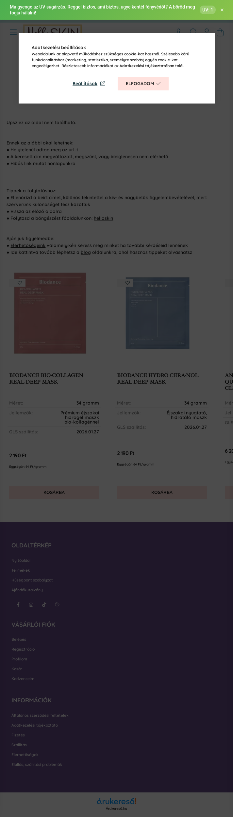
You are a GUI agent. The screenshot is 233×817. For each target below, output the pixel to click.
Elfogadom (140, 83)
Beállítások (85, 83)
